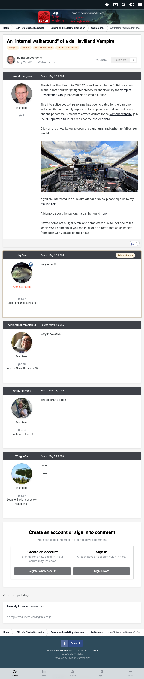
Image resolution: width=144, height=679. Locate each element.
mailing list (47, 204)
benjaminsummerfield (22, 325)
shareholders (101, 119)
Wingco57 (21, 456)
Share (101, 59)
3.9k (22, 495)
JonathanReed (21, 390)
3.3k (22, 298)
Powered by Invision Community (72, 657)
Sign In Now (101, 571)
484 (22, 429)
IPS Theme (51, 650)
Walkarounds (46, 62)
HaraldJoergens (31, 57)
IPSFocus (66, 650)
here (104, 213)
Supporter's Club (58, 119)
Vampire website (121, 114)
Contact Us (80, 650)
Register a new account (42, 571)
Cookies (93, 650)
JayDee (21, 255)
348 (22, 364)
